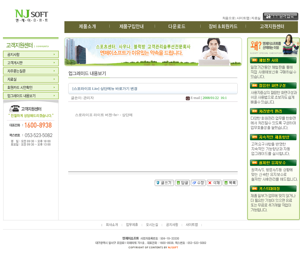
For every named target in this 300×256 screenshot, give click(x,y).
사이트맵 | (244, 18)
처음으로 (228, 18)
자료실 (256, 18)
